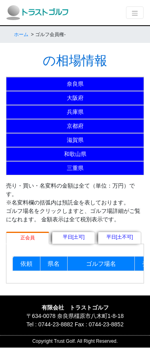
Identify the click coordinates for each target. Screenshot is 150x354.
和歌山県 (75, 154)
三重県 (75, 168)
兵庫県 (75, 112)
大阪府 (75, 98)
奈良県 (75, 84)
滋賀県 (75, 140)
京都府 (75, 126)
